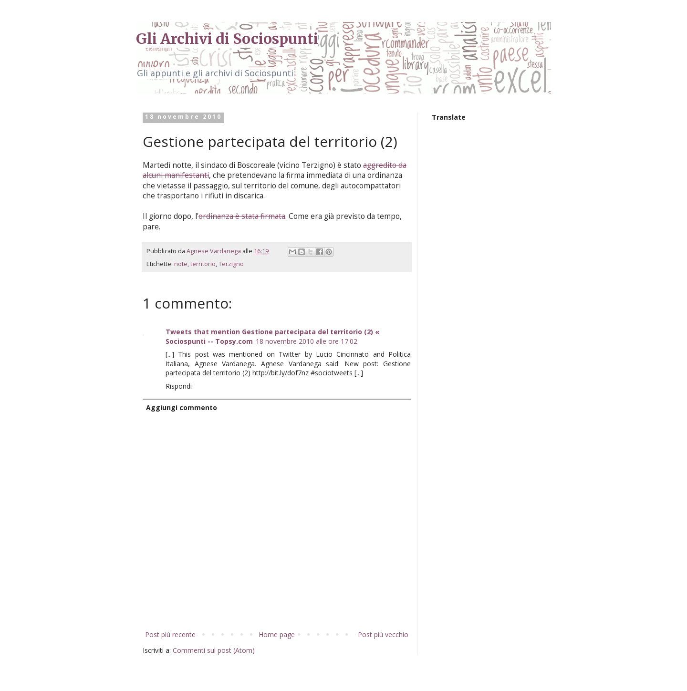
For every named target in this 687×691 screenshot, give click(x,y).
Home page (277, 634)
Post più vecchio (383, 634)
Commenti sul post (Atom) (214, 650)
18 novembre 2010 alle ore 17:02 (306, 341)
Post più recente (170, 634)
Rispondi (179, 386)
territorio (203, 264)
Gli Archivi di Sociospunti (227, 39)
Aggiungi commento (181, 407)
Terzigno (231, 264)
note (180, 264)
